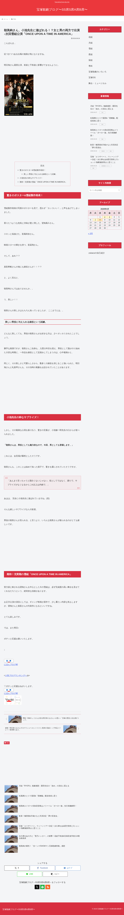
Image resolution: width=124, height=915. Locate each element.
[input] (104, 190)
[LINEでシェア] (29, 874)
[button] (55, 874)
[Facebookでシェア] (42, 868)
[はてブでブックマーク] (68, 868)
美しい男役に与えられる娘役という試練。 (40, 174)
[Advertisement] (42, 139)
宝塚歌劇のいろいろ (97, 72)
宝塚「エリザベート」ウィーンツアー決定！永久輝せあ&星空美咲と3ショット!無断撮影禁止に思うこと (104, 159)
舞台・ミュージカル (97, 83)
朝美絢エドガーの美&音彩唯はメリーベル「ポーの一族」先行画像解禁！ (104, 133)
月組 (91, 43)
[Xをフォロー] (37, 887)
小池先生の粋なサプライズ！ (31, 178)
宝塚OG (92, 77)
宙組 (91, 60)
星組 (91, 54)
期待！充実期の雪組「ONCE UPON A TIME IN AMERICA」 (43, 182)
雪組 (7, 743)
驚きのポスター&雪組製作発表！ (33, 170)
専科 (91, 66)
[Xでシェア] (16, 868)
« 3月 (90, 233)
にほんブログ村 (11, 664)
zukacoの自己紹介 (97, 253)
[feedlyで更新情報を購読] (42, 887)
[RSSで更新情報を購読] (47, 887)
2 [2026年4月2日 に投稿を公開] (104, 217)
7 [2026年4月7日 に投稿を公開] (95, 220)
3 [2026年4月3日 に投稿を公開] (109, 217)
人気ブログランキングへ (16, 675)
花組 (91, 37)
